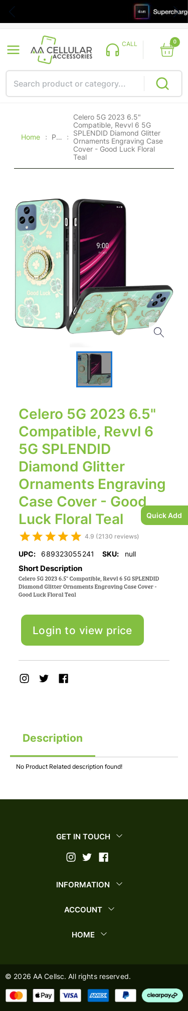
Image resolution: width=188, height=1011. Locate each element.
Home (30, 137)
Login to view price (82, 630)
